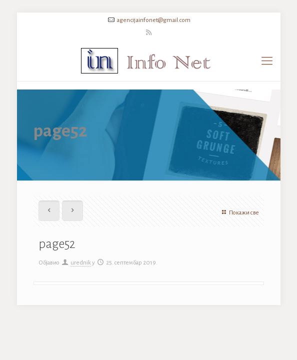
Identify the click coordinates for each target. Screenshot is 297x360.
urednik (80, 263)
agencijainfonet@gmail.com (153, 20)
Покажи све (239, 213)
